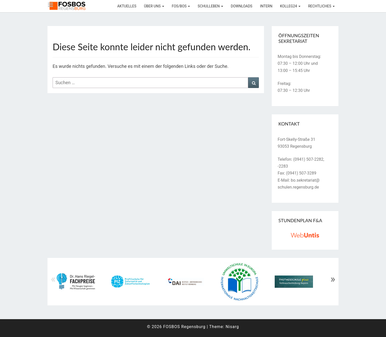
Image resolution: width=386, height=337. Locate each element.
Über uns (154, 6)
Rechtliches (321, 6)
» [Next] (332, 279)
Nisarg (232, 326)
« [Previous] (53, 279)
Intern (266, 6)
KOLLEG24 (290, 6)
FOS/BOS (181, 6)
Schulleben (210, 6)
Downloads (241, 6)
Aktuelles (126, 6)
